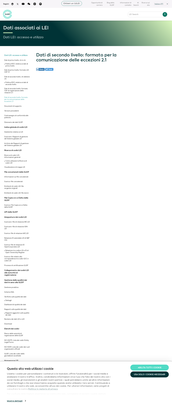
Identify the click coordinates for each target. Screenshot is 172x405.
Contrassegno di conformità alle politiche (16, 117)
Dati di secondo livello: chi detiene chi (17, 78)
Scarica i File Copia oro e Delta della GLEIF (15, 206)
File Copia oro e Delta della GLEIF (16, 199)
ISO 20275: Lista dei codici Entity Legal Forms (16, 341)
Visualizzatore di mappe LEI (14, 167)
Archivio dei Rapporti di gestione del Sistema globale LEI (16, 144)
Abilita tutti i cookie (149, 366)
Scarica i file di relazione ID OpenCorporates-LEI (14, 246)
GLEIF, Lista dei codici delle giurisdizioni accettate (14, 355)
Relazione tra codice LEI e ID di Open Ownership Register (16, 251)
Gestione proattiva (11, 287)
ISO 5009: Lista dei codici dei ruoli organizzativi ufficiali (17, 348)
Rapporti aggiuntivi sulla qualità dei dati (17, 314)
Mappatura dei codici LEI (15, 217)
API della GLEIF (11, 212)
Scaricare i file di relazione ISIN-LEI (16, 228)
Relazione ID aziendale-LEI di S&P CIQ (16, 239)
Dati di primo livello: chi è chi (15, 60)
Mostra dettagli (15, 399)
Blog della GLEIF (110, 4)
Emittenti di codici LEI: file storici (16, 193)
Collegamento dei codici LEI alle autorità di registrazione (16, 272)
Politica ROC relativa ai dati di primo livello (16, 65)
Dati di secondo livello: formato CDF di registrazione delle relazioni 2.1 (16, 91)
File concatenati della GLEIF (16, 172)
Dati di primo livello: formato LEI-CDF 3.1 (16, 71)
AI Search (136, 4)
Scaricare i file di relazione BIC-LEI (17, 222)
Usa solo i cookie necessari (149, 373)
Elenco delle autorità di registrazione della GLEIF (13, 335)
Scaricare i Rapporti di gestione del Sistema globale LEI (16, 138)
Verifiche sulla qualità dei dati (15, 297)
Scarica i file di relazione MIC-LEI (16, 233)
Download (8, 324)
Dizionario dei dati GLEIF (13, 122)
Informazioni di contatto (125, 4)
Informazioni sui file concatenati (16, 177)
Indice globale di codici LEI (15, 127)
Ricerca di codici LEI (13, 150)
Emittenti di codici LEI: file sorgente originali (14, 187)
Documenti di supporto (13, 106)
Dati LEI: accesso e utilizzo (16, 55)
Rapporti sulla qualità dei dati (15, 309)
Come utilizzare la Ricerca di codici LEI (16, 162)
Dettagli (8, 300)
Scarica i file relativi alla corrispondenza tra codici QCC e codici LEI (16, 259)
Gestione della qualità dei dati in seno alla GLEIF (15, 281)
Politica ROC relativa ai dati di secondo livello (16, 83)
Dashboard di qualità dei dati (15, 305)
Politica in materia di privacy (43, 388)
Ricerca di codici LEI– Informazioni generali (12, 156)
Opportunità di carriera (96, 4)
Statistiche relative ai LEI (13, 132)
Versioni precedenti (11, 111)
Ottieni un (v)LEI (71, 3)
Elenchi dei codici (11, 329)
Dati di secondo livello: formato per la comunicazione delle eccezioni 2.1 (16, 99)
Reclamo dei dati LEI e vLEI (14, 319)
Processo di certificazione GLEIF (16, 265)
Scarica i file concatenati (13, 182)
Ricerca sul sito (146, 4)
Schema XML (9, 292)
